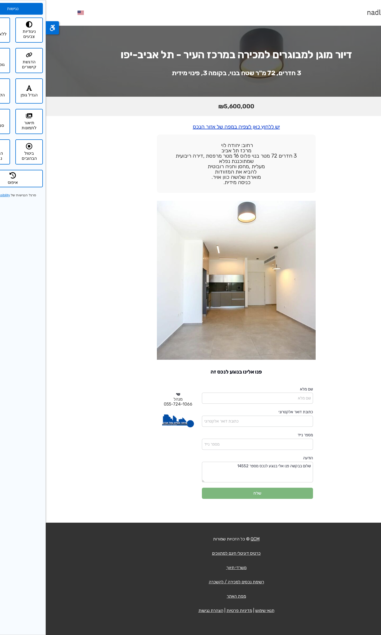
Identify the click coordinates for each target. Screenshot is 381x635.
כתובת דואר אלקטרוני (250, 412)
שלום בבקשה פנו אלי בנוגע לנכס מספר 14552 (211, 472)
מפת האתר (190, 596)
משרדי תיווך (190, 567)
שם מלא (260, 389)
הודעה (262, 458)
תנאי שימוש (219, 610)
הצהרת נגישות (165, 610)
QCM (209, 538)
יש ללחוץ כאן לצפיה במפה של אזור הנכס (190, 126)
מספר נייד (259, 435)
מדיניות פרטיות (193, 610)
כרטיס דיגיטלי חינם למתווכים (190, 553)
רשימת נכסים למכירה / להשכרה (190, 581)
